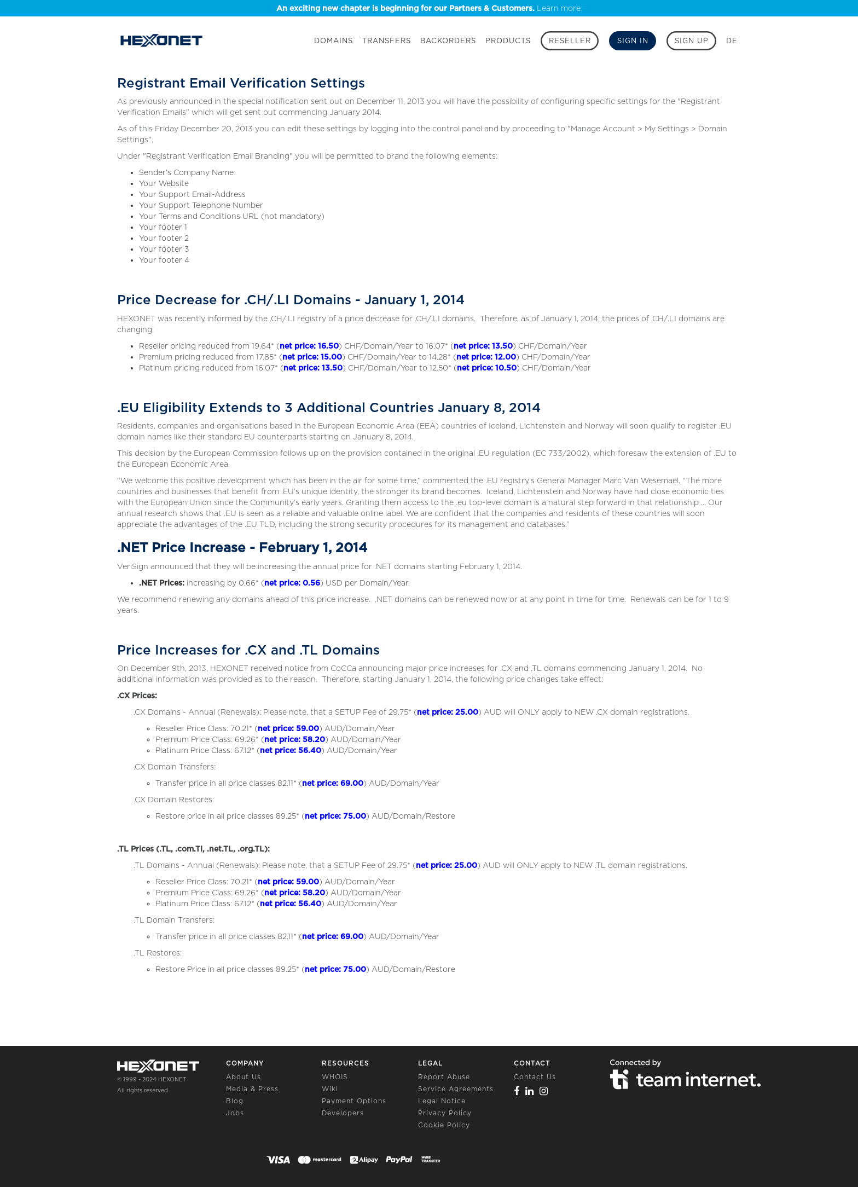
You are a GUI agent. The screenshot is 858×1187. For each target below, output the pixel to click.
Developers (343, 1113)
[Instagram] (544, 1091)
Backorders (448, 41)
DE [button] (732, 41)
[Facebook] (517, 1091)
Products (508, 41)
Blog (235, 1101)
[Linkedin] (529, 1091)
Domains (333, 41)
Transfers (386, 41)
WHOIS (335, 1077)
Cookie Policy (444, 1125)
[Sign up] (691, 40)
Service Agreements (456, 1089)
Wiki (330, 1089)
